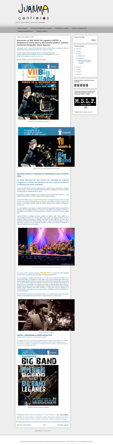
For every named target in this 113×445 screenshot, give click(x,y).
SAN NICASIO (45, 419)
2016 (77, 49)
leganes (39, 419)
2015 (77, 51)
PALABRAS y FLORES (61, 28)
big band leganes (30, 417)
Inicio (44, 425)
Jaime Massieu (56, 54)
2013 (77, 67)
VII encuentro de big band (60, 419)
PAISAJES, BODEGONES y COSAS (41, 28)
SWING (51, 419)
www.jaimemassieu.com (37, 56)
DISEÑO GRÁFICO (42, 31)
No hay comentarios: (49, 414)
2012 (77, 69)
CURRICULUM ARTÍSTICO (25, 31)
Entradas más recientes (24, 425)
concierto (44, 417)
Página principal (22, 28)
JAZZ (18, 419)
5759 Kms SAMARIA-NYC (79, 28)
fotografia (58, 417)
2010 (77, 74)
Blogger (91, 441)
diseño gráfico (51, 417)
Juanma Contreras (25, 419)
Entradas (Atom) (46, 430)
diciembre (80, 56)
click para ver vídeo (46, 267)
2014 (23, 417)
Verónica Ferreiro (40, 54)
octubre (80, 58)
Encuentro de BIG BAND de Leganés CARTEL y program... (84, 62)
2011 (77, 71)
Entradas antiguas (63, 425)
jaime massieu (64, 417)
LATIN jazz (33, 419)
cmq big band (38, 417)
